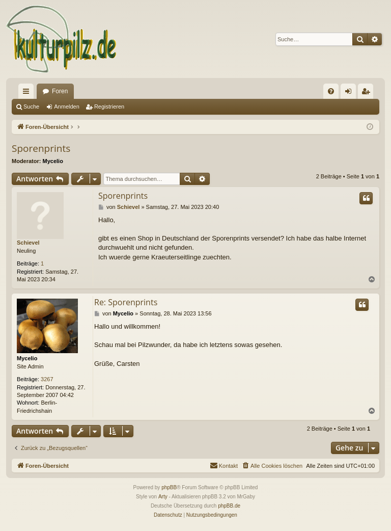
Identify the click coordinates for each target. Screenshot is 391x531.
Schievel (28, 243)
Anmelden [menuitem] (350, 93)
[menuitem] (331, 91)
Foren (60, 91)
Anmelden (66, 106)
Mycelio (53, 161)
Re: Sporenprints (125, 302)
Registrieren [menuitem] (367, 93)
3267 (47, 379)
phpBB (169, 487)
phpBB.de (229, 506)
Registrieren (109, 106)
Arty (162, 496)
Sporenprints (41, 148)
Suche (31, 106)
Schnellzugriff (28, 93)
